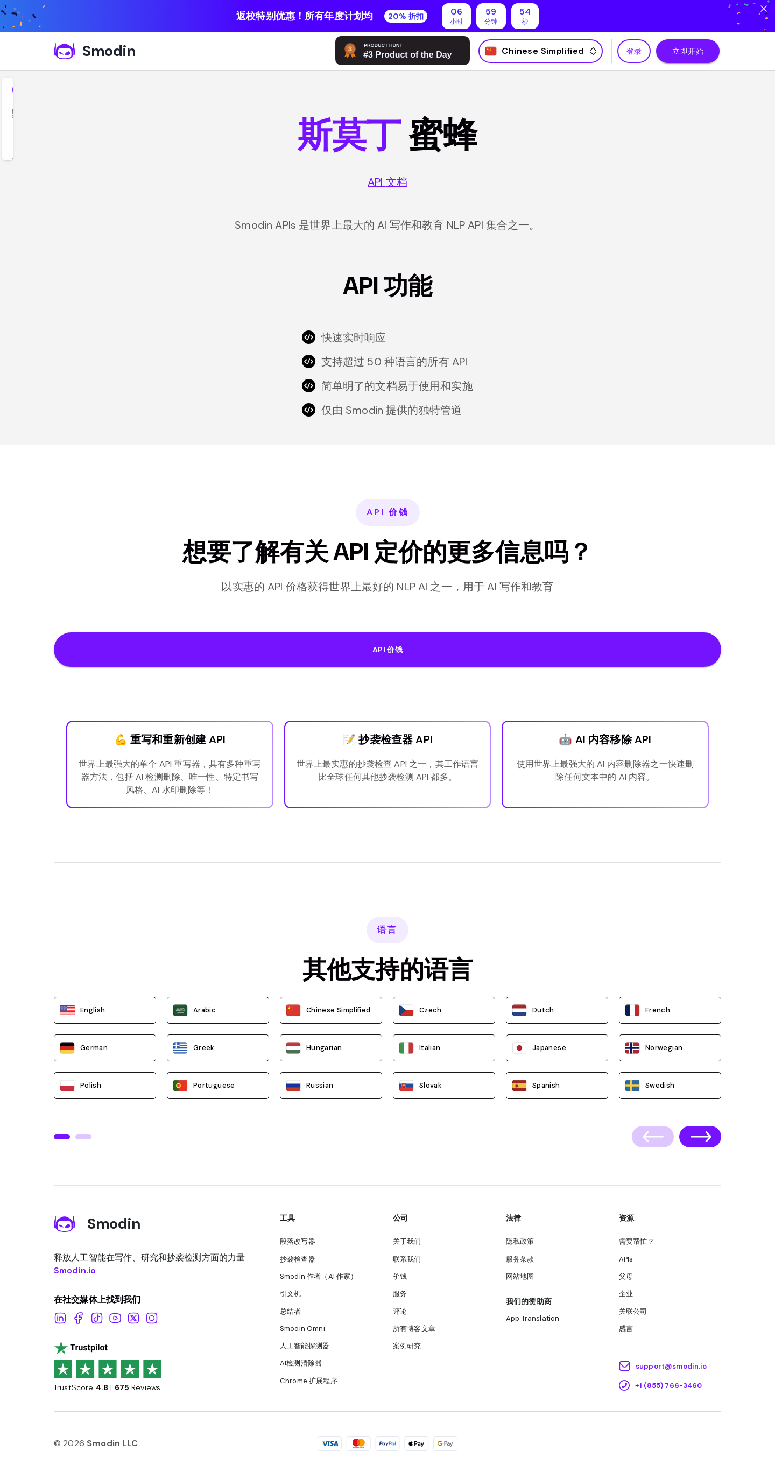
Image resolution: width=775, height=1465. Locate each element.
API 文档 (387, 182)
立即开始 (688, 51)
